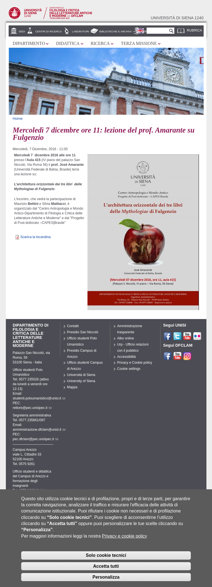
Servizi (147, 31)
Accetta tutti (106, 568)
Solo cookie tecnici (106, 557)
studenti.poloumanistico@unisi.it (39, 398)
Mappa (72, 387)
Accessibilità (126, 357)
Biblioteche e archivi (115, 31)
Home (18, 118)
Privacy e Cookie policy (134, 363)
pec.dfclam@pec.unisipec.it (35, 439)
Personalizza (106, 579)
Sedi (22, 31)
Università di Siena (81, 375)
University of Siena (81, 381)
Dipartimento (29, 43)
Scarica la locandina (35, 237)
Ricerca (100, 43)
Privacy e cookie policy (124, 538)
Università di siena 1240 (177, 18)
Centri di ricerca (48, 31)
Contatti (73, 326)
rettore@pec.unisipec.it (32, 408)
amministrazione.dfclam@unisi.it (39, 430)
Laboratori (80, 31)
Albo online (125, 338)
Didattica (67, 43)
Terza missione (139, 43)
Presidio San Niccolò (82, 332)
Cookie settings (128, 369)
